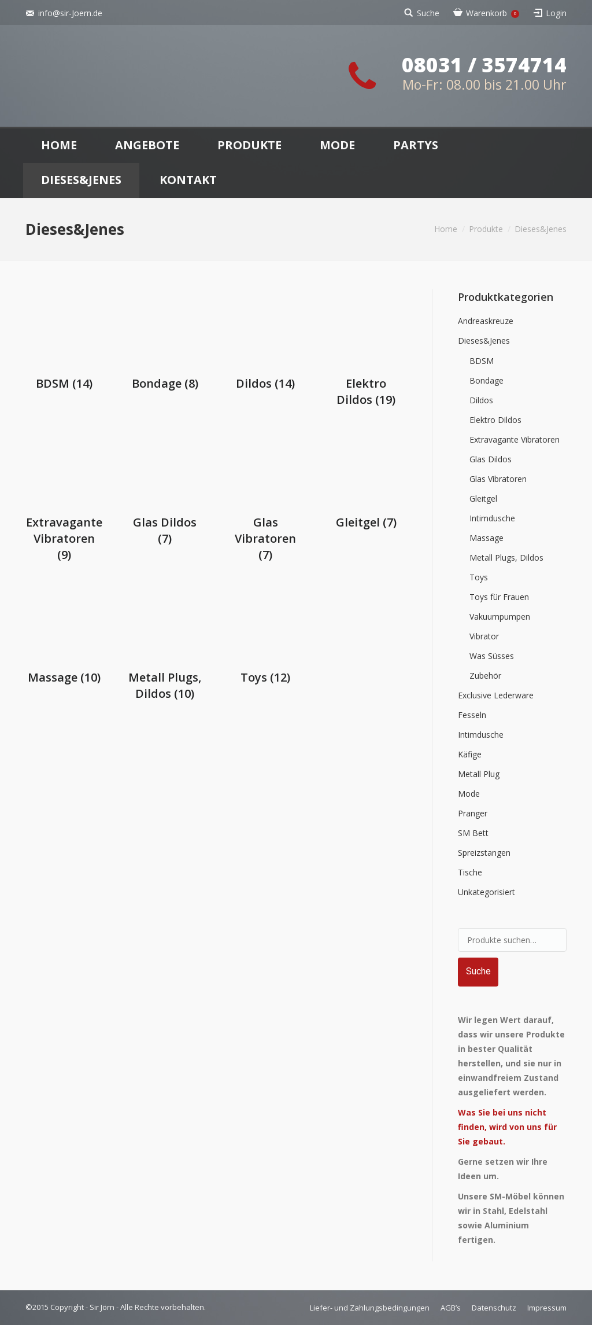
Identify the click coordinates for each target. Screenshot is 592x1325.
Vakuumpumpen (499, 616)
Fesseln (472, 714)
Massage (486, 537)
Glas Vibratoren (498, 478)
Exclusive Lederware (496, 695)
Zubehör (485, 675)
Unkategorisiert (486, 891)
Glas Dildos (490, 459)
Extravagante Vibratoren (64, 538)
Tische (470, 872)
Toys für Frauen (499, 596)
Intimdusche (492, 518)
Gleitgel (483, 498)
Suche (428, 13)
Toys (478, 577)
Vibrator (484, 636)
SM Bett (473, 832)
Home (445, 228)
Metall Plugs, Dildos (506, 557)
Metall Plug (479, 773)
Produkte (486, 228)
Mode (469, 793)
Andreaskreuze (485, 320)
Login (556, 13)
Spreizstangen (484, 852)
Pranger (472, 813)
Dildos (265, 383)
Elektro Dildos (365, 391)
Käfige (470, 754)
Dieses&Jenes (484, 340)
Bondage (165, 383)
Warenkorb (492, 13)
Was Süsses (491, 655)
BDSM (64, 383)
